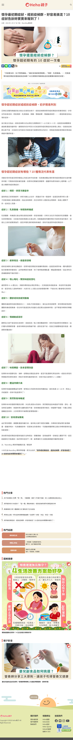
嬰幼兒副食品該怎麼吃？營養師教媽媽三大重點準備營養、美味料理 (25, 682)
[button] (2, 4)
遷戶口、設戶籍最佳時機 (33, 544)
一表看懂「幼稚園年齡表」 (34, 542)
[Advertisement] (36, 476)
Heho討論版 (47, 729)
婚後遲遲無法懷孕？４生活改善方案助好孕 (16, 632)
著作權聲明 (34, 722)
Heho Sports (47, 726)
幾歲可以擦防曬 (30, 549)
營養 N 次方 (46, 731)
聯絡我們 (33, 724)
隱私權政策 (34, 719)
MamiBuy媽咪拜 (27, 23)
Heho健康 (46, 719)
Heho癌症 (46, 724)
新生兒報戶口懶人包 (32, 534)
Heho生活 (46, 722)
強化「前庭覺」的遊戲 (32, 551)
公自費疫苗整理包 (31, 537)
